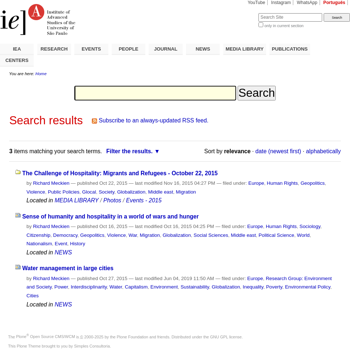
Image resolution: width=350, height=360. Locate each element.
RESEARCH (54, 49)
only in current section (284, 25)
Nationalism (39, 243)
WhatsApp (307, 2)
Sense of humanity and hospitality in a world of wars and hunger (110, 216)
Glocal (89, 192)
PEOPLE (128, 49)
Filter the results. (129, 151)
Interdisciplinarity (89, 287)
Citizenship (38, 235)
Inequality (253, 287)
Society (107, 192)
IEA (17, 49)
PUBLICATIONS (290, 49)
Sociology (309, 226)
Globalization (131, 192)
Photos (112, 200)
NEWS (203, 49)
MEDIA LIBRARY (245, 49)
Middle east (160, 192)
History (77, 243)
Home (41, 73)
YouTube (256, 2)
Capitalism (136, 287)
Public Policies (63, 192)
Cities (32, 295)
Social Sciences (211, 235)
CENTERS (17, 60)
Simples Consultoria (92, 346)
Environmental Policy (307, 287)
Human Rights (282, 183)
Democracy (65, 235)
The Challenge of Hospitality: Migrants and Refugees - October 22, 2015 (120, 173)
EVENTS (91, 49)
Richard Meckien (51, 183)
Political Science (276, 235)
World (303, 235)
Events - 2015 (143, 200)
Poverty (274, 287)
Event (61, 243)
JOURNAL (166, 49)
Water (115, 287)
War (133, 235)
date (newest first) (278, 151)
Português (334, 2)
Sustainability (194, 287)
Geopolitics (313, 183)
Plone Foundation (132, 336)
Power (61, 287)
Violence (35, 192)
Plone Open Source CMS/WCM (45, 336)
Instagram (281, 2)
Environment (164, 287)
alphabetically (323, 151)
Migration (186, 192)
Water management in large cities (67, 268)
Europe (256, 183)
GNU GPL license (226, 336)
